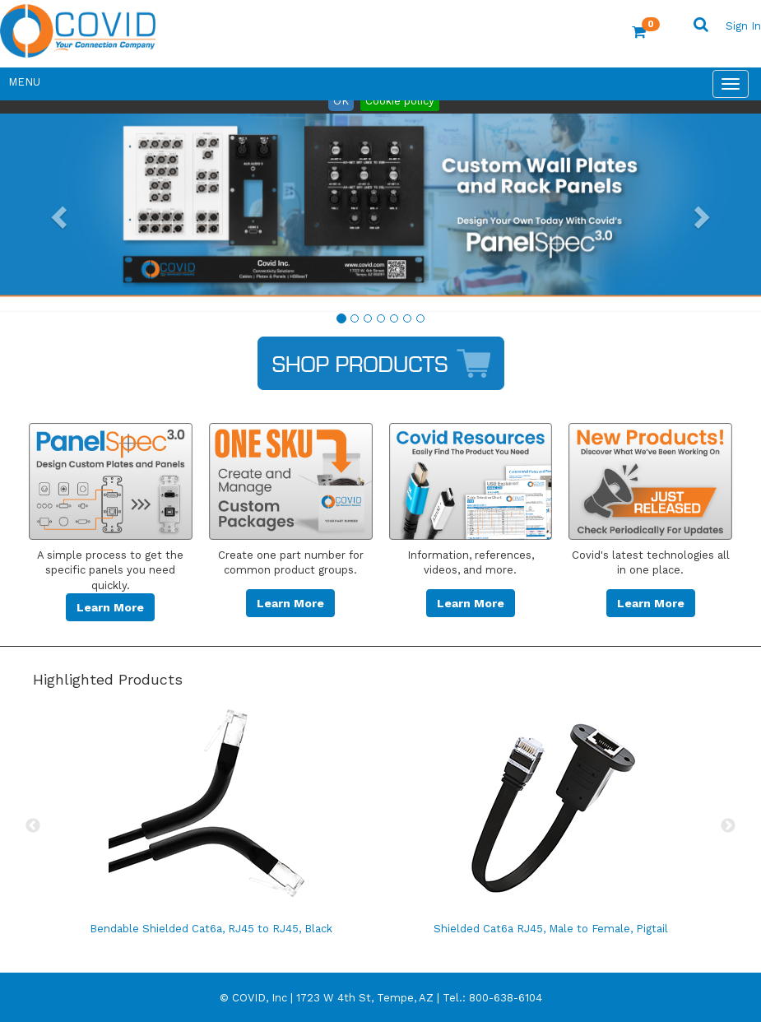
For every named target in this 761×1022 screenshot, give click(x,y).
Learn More (110, 607)
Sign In (743, 26)
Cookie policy (399, 101)
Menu (24, 82)
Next (728, 826)
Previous (33, 826)
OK (341, 101)
